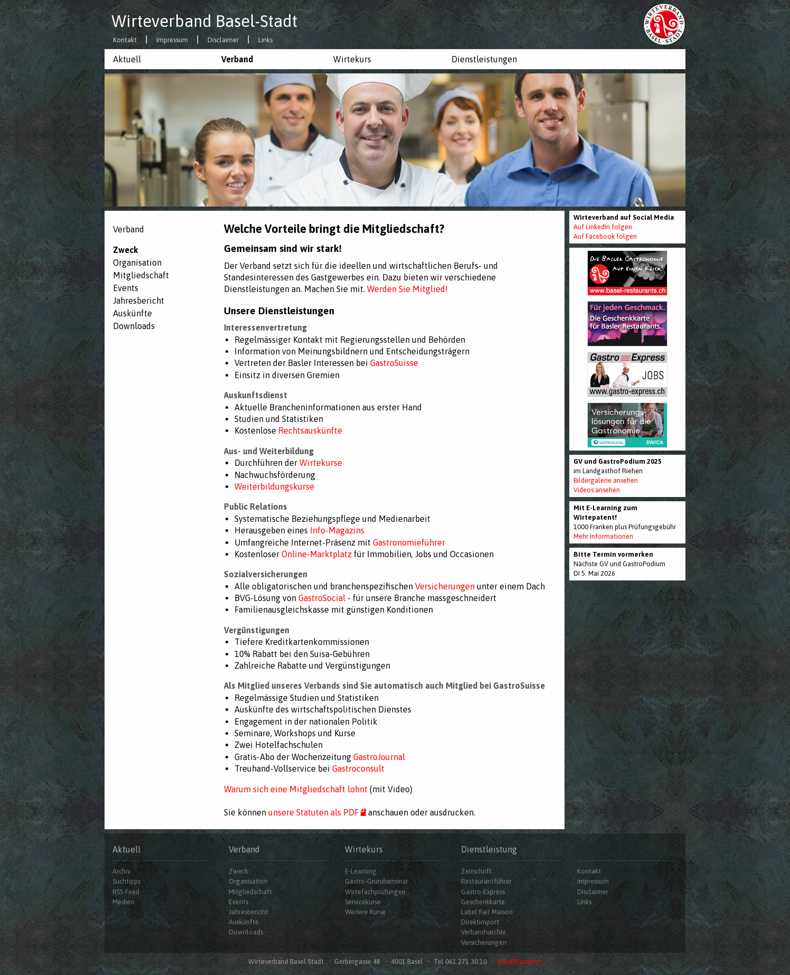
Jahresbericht (138, 300)
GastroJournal (379, 757)
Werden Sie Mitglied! (407, 289)
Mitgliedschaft (141, 275)
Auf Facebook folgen (605, 236)
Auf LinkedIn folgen (602, 227)
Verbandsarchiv (483, 932)
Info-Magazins (337, 530)
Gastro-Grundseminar (376, 882)
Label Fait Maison (487, 912)
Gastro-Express (483, 892)
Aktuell (127, 59)
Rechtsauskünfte (310, 430)
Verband (237, 59)
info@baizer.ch (519, 961)
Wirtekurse (319, 462)
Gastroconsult (358, 768)
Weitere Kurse (365, 912)
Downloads (134, 326)
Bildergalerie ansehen (605, 480)
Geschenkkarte (483, 902)
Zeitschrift (476, 872)
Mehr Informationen (603, 536)
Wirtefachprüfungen (375, 892)
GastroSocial (321, 598)
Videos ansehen (596, 490)
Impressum (172, 40)
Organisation (137, 262)
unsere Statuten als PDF (318, 812)
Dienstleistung (489, 849)
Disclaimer (223, 40)
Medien (123, 902)
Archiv (121, 872)
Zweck (125, 250)
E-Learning (361, 872)
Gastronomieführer (409, 542)
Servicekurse (363, 902)
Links (265, 40)
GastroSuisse (394, 363)
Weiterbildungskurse (274, 486)
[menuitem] (159, 59)
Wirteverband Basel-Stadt (204, 21)
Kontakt (125, 40)
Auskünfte (132, 313)
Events (125, 288)
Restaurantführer (486, 882)
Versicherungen (445, 586)
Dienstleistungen (484, 59)
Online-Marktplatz (316, 554)
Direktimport (480, 922)
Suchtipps (126, 882)
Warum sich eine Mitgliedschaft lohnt (296, 789)
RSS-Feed (125, 892)
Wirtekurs (352, 59)
